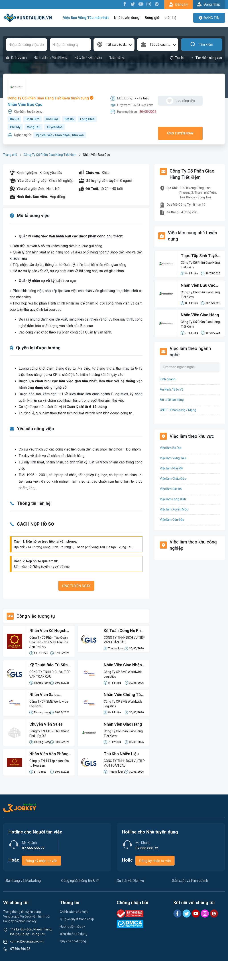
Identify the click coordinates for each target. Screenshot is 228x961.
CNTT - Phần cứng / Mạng (178, 410)
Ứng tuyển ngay (180, 133)
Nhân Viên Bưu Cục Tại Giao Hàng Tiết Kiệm (198, 285)
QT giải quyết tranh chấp (77, 919)
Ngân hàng (116, 57)
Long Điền (87, 119)
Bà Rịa (14, 119)
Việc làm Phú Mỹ (171, 468)
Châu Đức (32, 119)
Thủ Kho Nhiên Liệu (121, 753)
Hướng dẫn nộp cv (72, 926)
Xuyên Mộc (55, 127)
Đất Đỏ (69, 119)
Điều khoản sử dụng (73, 934)
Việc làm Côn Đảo (172, 519)
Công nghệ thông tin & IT (80, 881)
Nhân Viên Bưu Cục (25, 104)
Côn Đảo (52, 119)
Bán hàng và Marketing (23, 881)
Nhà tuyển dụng (126, 18)
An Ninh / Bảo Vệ (171, 389)
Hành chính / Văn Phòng (50, 57)
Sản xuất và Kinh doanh (190, 881)
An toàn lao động (172, 399)
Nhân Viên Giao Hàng (123, 724)
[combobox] (114, 44)
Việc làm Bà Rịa (170, 448)
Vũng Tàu (33, 127)
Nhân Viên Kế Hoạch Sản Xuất (48, 631)
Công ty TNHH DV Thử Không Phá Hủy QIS (49, 733)
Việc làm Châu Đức (173, 478)
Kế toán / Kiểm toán (88, 57)
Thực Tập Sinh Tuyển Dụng (200, 256)
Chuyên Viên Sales (46, 724)
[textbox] (114, 44)
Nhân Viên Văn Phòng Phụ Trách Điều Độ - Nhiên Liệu (49, 754)
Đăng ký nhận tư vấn (41, 861)
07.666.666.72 (20, 949)
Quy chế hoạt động (73, 941)
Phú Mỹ (15, 127)
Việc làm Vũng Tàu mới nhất (86, 18)
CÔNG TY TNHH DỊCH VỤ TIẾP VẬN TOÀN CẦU (124, 640)
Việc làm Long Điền (173, 499)
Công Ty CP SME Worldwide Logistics (123, 674)
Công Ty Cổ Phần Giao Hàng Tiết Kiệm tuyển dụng (50, 98)
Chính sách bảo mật (74, 912)
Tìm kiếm (201, 44)
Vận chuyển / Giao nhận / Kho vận (60, 135)
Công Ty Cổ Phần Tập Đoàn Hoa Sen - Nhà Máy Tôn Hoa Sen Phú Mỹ (48, 642)
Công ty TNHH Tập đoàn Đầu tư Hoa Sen (49, 763)
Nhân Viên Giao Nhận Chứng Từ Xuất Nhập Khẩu (123, 665)
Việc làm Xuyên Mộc (174, 509)
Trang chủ (10, 154)
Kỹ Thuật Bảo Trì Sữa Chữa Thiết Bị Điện (48, 665)
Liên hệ (170, 18)
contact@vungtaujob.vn (27, 941)
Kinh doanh (16, 58)
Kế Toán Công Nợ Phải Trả (124, 631)
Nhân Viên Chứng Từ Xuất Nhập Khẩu (122, 695)
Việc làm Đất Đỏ (171, 489)
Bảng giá (152, 18)
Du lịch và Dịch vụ (130, 881)
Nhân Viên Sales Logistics (44, 695)
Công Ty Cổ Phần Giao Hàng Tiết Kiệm (50, 154)
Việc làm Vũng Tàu (173, 458)
